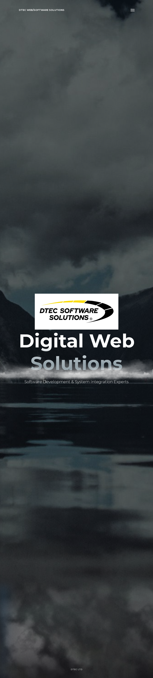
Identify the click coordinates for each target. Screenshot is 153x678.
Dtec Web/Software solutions (41, 10)
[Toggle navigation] (132, 10)
